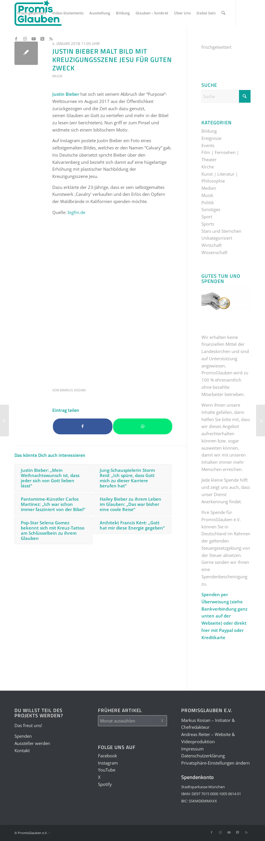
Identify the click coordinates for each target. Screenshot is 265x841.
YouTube (106, 770)
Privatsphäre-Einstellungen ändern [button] (215, 763)
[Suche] (223, 13)
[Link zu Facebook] (16, 38)
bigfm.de (76, 212)
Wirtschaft (211, 245)
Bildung (209, 131)
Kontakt (22, 750)
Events (207, 145)
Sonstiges (210, 209)
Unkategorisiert (216, 238)
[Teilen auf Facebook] (82, 426)
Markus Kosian (73, 390)
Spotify (105, 784)
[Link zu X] (42, 38)
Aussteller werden (32, 743)
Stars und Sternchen (221, 231)
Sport (206, 216)
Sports (207, 224)
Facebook (107, 756)
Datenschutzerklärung (203, 756)
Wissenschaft (214, 252)
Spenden (23, 736)
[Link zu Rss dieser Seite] (51, 38)
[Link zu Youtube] (33, 38)
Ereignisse (211, 138)
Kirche (207, 167)
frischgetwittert (216, 47)
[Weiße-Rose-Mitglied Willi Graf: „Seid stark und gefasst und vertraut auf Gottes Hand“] (4, 420)
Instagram (108, 763)
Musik (57, 76)
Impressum (192, 749)
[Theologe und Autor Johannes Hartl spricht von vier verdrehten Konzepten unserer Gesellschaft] (260, 420)
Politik (207, 202)
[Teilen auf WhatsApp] (143, 426)
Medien (208, 188)
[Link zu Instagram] (25, 38)
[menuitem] (31, 13)
